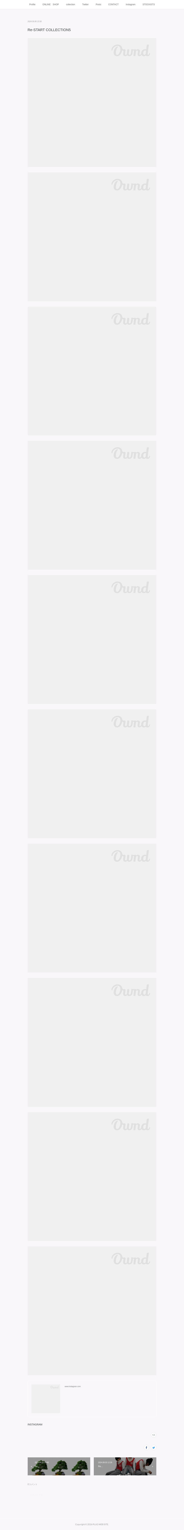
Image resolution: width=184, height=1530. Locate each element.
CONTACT (113, 4)
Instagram (130, 4)
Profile (32, 4)
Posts (98, 4)
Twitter (85, 4)
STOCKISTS (148, 4)
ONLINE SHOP (51, 4)
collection (70, 4)
